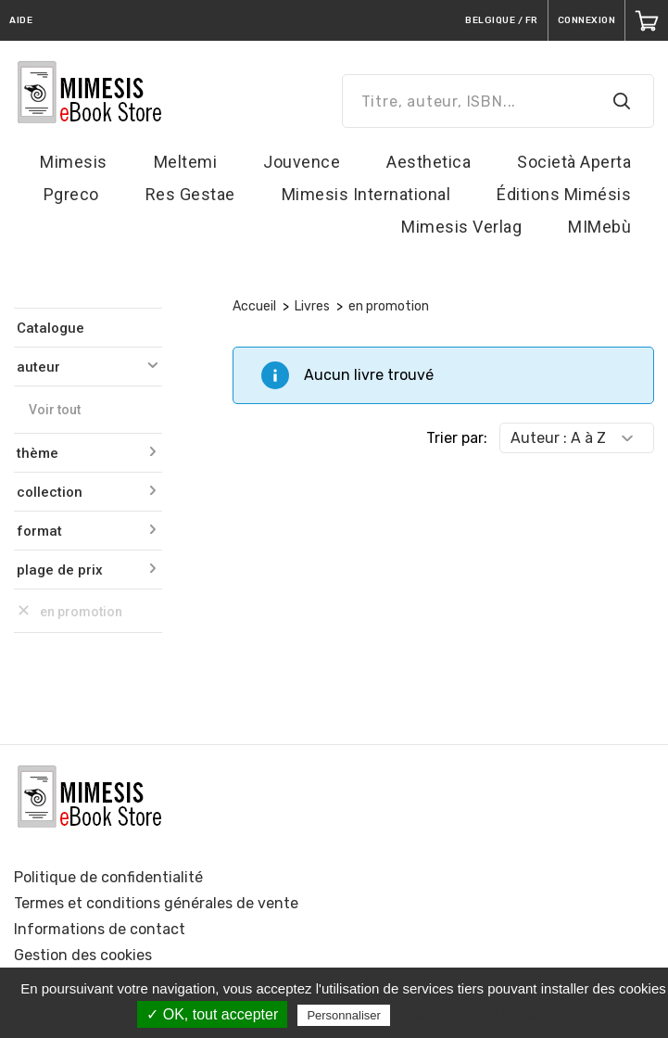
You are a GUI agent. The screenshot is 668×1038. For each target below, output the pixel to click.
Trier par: (456, 438)
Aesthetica (428, 161)
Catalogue (50, 328)
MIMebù (599, 226)
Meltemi (186, 161)
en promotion (388, 306)
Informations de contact (99, 929)
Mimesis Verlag (461, 226)
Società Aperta (574, 161)
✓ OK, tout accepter (212, 1014)
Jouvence (301, 161)
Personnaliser (344, 1015)
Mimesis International (366, 194)
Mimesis (73, 161)
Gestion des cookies (83, 955)
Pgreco (71, 194)
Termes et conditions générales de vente (156, 903)
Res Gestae (190, 194)
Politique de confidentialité (108, 877)
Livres (312, 306)
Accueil (254, 306)
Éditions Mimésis (564, 194)
